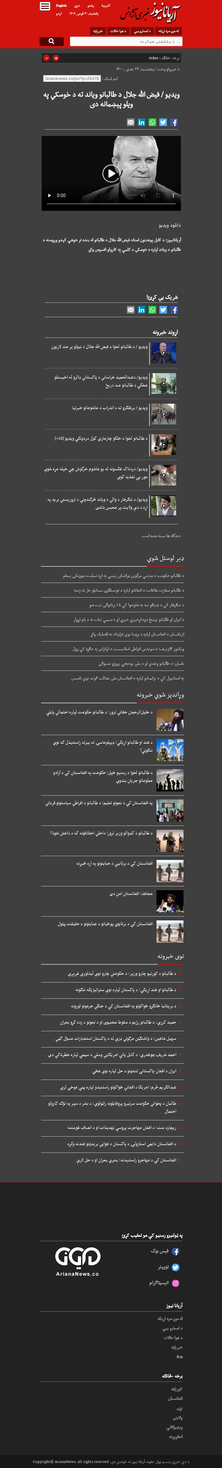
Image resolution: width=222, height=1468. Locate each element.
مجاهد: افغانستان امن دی (131, 893)
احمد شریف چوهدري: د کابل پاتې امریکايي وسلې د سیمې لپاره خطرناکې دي (112, 1054)
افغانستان (175, 1398)
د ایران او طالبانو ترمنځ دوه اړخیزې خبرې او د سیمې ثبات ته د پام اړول (128, 619)
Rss (180, 1356)
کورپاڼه (177, 1388)
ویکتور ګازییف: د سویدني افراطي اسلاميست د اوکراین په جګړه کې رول (128, 648)
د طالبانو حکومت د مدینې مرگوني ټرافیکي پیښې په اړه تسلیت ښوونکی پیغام (123, 575)
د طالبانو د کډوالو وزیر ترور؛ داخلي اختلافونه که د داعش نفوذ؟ (101, 833)
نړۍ (179, 1407)
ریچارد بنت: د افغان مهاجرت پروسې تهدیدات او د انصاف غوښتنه (121, 1127)
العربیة (105, 5)
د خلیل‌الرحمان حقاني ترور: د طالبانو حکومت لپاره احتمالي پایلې (99, 712)
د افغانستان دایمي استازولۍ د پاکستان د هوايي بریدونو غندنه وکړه (121, 1143)
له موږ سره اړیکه (168, 31)
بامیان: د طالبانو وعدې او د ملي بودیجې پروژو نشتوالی (141, 663)
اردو (59, 13)
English (61, 5)
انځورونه (176, 1436)
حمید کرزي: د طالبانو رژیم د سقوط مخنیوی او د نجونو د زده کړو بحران (118, 1022)
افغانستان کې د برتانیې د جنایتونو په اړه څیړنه (114, 863)
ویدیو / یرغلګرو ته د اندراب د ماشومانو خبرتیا (110, 407)
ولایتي (178, 1417)
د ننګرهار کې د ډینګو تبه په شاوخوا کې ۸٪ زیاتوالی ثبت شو (136, 604)
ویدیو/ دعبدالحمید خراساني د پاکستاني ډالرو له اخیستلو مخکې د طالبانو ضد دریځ (101, 381)
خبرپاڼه (98, 31)
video (153, 58)
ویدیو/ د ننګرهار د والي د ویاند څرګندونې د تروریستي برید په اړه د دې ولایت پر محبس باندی (97, 503)
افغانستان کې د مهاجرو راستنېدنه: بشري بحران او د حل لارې (126, 1160)
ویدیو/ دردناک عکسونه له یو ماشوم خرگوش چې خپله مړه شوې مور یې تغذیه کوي (96, 472)
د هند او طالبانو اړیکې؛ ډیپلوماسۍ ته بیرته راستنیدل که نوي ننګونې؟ (103, 746)
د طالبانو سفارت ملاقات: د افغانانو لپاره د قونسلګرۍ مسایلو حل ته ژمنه (129, 589)
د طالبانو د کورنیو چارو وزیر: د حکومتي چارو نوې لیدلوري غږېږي (122, 973)
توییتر (163, 1266)
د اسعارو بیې (142, 31)
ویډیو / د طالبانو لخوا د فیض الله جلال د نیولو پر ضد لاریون (99, 346)
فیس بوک (160, 1250)
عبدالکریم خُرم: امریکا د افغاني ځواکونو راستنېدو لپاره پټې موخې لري (118, 1087)
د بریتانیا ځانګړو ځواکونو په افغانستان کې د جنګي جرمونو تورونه (123, 1006)
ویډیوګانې (174, 1426)
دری (77, 5)
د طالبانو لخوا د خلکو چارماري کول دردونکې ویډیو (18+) (101, 438)
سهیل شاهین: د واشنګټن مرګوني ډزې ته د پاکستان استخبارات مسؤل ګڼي (115, 1038)
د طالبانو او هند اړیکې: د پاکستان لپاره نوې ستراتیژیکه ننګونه (125, 989)
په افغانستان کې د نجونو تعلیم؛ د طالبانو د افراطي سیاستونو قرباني (99, 802)
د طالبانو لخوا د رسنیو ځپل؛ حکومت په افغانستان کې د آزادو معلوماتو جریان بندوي (103, 776)
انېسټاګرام (159, 1282)
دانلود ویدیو (170, 225)
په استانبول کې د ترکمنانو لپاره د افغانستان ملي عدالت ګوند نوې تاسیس (127, 677)
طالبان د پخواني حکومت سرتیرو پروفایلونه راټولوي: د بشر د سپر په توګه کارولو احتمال (112, 1107)
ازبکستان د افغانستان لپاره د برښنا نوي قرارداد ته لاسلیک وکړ (137, 633)
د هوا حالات (118, 31)
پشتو (90, 5)
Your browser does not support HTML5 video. (111, 173)
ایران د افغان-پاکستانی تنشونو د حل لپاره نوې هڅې (134, 1070)
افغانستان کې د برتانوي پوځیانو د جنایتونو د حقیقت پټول (105, 923)
